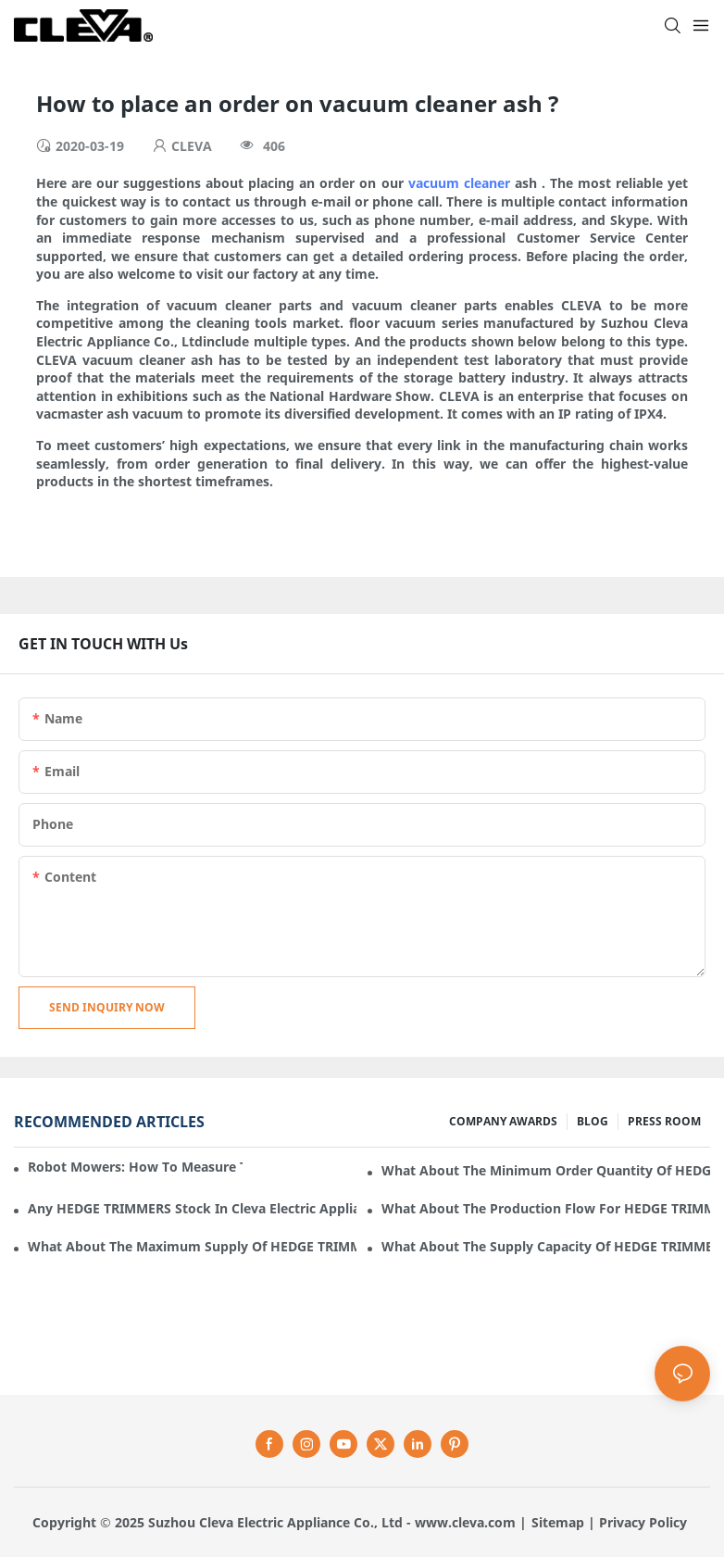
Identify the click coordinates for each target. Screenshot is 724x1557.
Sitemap (557, 1522)
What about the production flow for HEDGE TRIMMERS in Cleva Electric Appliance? (545, 1208)
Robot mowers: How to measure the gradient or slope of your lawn (135, 1166)
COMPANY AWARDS (503, 1121)
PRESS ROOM (664, 1121)
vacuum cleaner (459, 183)
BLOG (592, 1121)
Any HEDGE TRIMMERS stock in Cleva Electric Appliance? (192, 1208)
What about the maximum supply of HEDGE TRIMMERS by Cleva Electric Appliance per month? (192, 1246)
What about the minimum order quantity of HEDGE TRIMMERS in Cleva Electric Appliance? (545, 1170)
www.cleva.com (465, 1522)
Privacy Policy (643, 1522)
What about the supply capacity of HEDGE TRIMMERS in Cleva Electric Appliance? (545, 1246)
